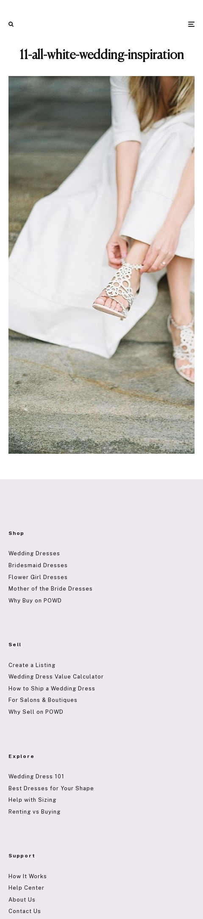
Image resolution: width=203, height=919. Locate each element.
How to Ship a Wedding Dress (51, 688)
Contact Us (24, 911)
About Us (22, 899)
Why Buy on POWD (35, 600)
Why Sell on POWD (36, 712)
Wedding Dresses (34, 553)
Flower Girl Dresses (38, 577)
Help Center (26, 888)
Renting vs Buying (34, 812)
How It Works (27, 876)
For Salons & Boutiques (43, 700)
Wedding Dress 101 (36, 776)
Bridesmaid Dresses (38, 565)
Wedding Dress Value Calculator (56, 676)
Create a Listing (32, 665)
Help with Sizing (32, 800)
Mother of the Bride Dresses (50, 588)
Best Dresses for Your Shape (51, 788)
